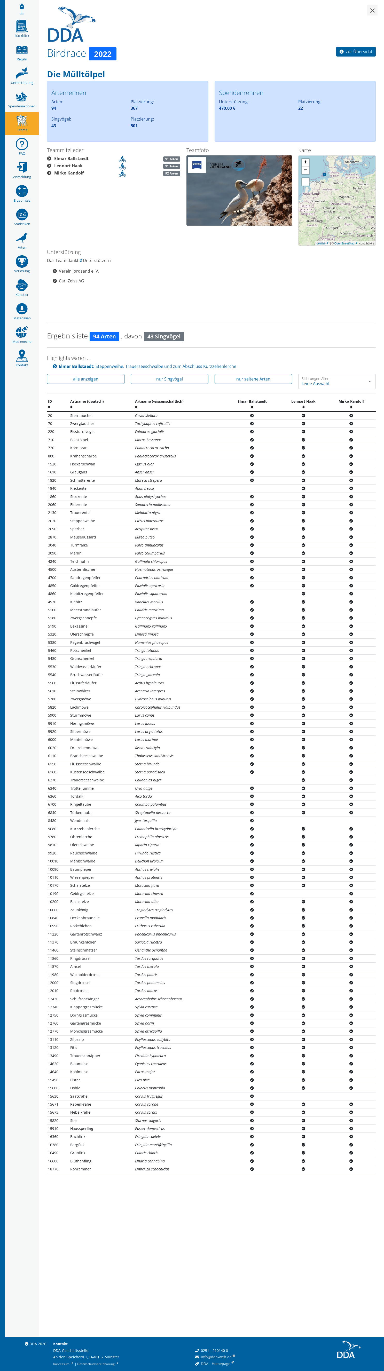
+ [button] (305, 163)
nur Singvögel (169, 379)
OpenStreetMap (344, 243)
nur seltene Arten (253, 379)
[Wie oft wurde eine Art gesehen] (337, 381)
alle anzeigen (85, 379)
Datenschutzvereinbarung (98, 1364)
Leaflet (321, 243)
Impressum (63, 1364)
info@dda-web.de (216, 1356)
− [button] (305, 170)
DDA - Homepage (215, 1363)
